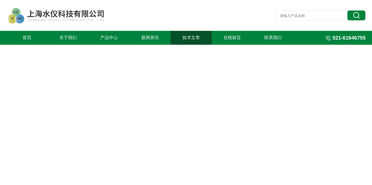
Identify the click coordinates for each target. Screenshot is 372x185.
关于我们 (68, 37)
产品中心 (109, 37)
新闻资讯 (150, 37)
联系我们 (273, 37)
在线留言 (232, 37)
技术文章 (191, 37)
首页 (27, 37)
